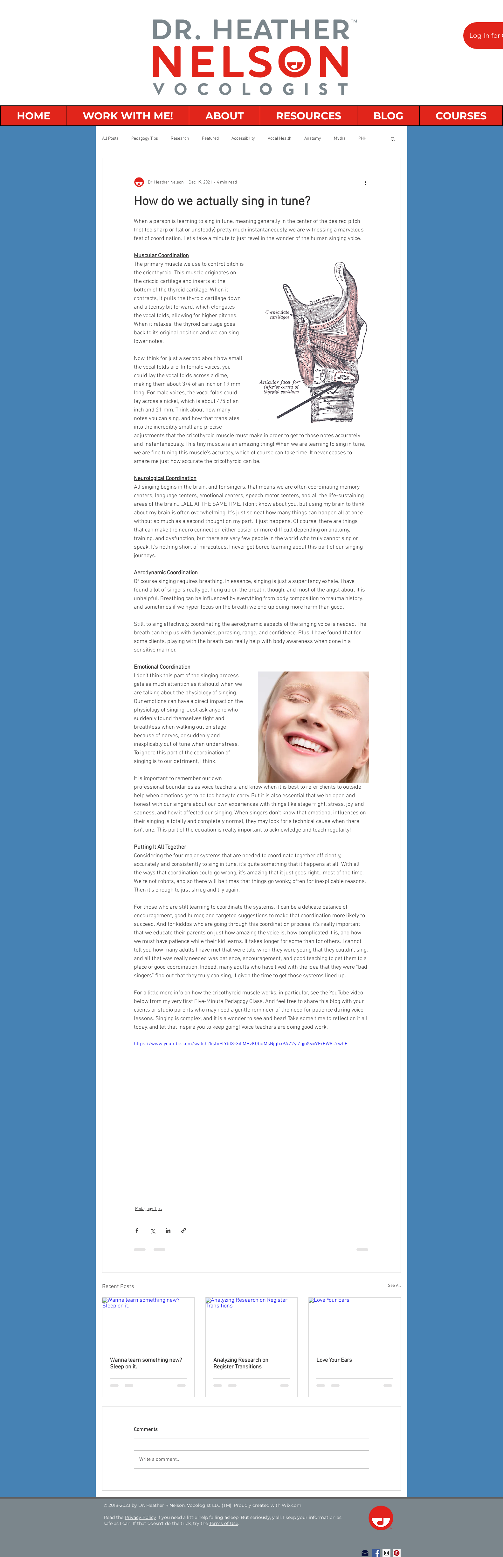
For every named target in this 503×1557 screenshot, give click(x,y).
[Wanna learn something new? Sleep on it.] (148, 1323)
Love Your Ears (334, 1360)
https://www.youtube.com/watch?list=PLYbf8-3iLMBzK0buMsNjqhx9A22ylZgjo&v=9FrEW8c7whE (241, 1044)
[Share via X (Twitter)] (152, 1230)
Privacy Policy (140, 1517)
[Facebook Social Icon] (376, 1553)
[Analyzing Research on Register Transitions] (252, 1323)
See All (394, 1285)
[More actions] (365, 182)
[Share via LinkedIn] (168, 1230)
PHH (362, 138)
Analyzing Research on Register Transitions (240, 1363)
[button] (393, 138)
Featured (210, 138)
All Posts (110, 138)
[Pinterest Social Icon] (397, 1553)
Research (180, 138)
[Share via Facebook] (137, 1230)
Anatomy (312, 138)
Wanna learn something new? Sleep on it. (146, 1363)
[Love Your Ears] (355, 1323)
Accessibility (243, 138)
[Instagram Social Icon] (386, 1553)
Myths (340, 138)
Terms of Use (223, 1523)
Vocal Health (280, 138)
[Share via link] (184, 1230)
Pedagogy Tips (144, 138)
